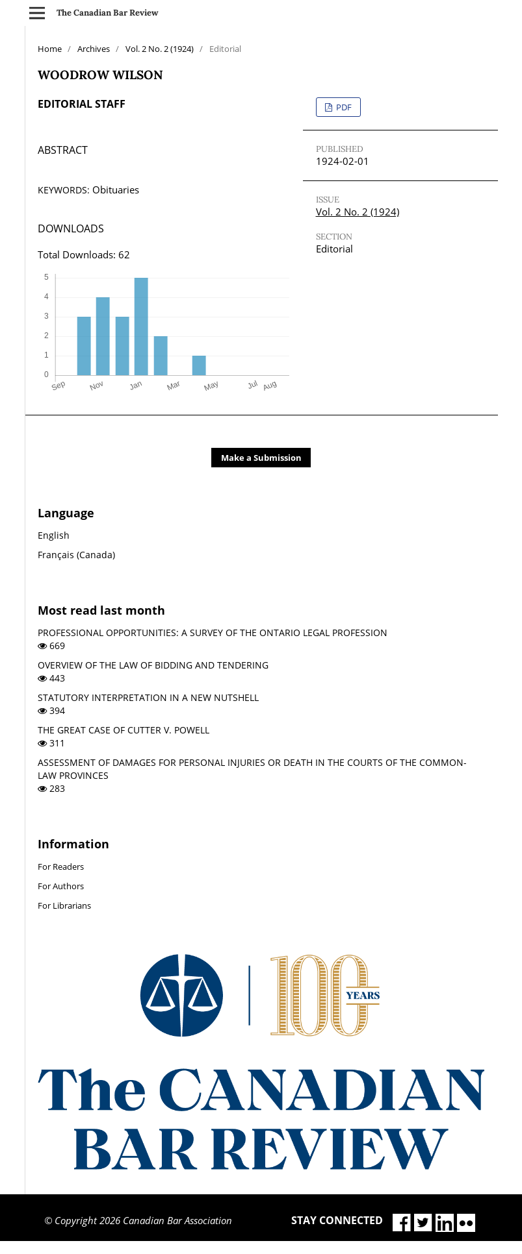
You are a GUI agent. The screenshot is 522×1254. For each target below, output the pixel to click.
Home (50, 49)
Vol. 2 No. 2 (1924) (159, 49)
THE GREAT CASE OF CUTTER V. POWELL (123, 730)
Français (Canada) (76, 554)
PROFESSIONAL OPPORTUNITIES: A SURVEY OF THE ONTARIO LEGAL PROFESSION (212, 632)
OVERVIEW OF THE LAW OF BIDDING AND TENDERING (153, 665)
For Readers (61, 866)
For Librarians (64, 905)
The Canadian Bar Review (108, 12)
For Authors (61, 886)
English (54, 535)
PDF (343, 107)
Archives (93, 49)
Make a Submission (261, 457)
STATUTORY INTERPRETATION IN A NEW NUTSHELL (148, 697)
